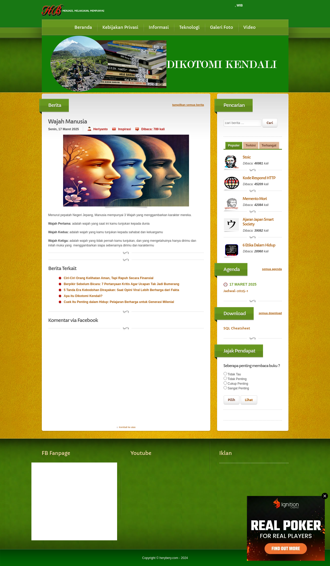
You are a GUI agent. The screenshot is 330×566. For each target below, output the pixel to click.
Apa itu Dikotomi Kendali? (83, 296)
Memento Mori (255, 198)
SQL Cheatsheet (237, 328)
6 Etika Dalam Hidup (259, 245)
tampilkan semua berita (188, 104)
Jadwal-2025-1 (236, 291)
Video (250, 27)
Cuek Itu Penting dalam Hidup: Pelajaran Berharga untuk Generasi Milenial (119, 302)
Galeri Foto (221, 27)
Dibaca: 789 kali (153, 129)
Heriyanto (100, 129)
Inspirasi (124, 129)
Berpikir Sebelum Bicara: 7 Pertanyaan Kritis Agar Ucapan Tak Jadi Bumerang (121, 284)
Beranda (83, 27)
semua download (270, 313)
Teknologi (189, 27)
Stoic (247, 157)
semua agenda (272, 269)
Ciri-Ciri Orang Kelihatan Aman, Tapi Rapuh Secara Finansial (108, 278)
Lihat (249, 400)
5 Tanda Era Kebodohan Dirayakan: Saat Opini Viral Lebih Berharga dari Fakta (121, 290)
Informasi (159, 27)
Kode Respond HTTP (259, 178)
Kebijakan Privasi (120, 27)
